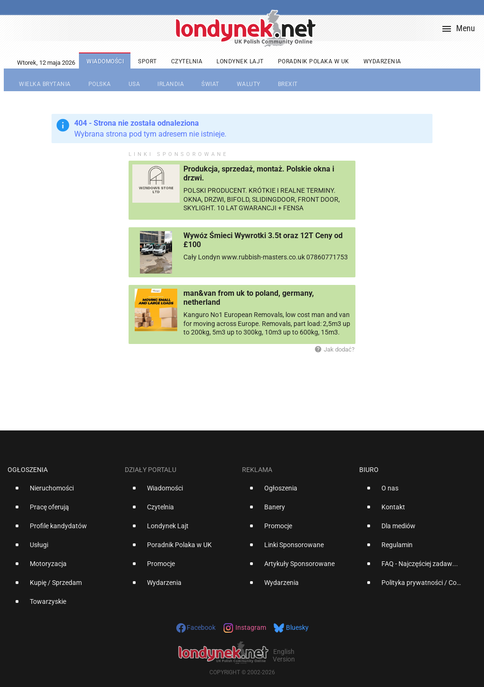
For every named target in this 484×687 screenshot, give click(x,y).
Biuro (369, 469)
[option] (62, 491)
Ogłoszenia (28, 469)
